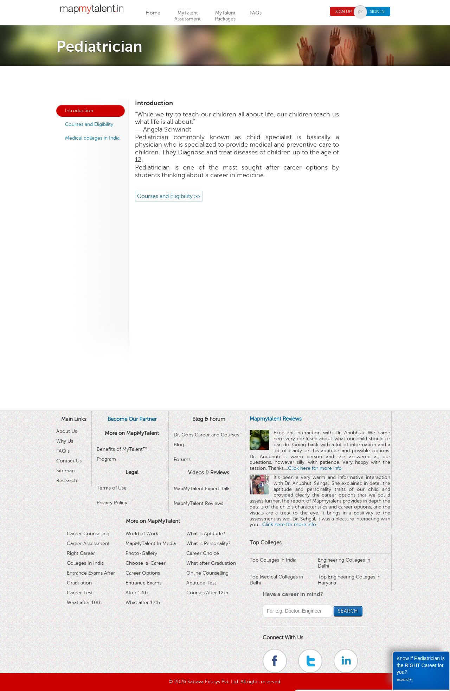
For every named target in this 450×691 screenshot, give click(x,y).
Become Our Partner (132, 419)
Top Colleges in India (273, 560)
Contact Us (69, 460)
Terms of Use (112, 488)
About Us (66, 431)
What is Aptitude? (205, 533)
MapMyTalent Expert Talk (202, 488)
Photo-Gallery (141, 553)
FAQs (256, 12)
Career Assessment (88, 543)
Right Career (81, 553)
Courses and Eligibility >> (168, 196)
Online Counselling (207, 573)
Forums (182, 459)
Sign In (377, 11)
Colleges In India (85, 563)
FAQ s (63, 451)
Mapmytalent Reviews (276, 419)
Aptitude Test (201, 583)
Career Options (143, 573)
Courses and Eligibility (89, 124)
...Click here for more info (313, 468)
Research (66, 480)
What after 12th (143, 602)
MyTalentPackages (225, 15)
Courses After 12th (207, 592)
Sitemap (65, 470)
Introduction (79, 110)
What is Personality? (208, 543)
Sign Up (343, 11)
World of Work (142, 533)
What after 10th (84, 602)
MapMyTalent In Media (151, 543)
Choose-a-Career (146, 563)
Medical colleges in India (92, 138)
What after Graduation (211, 563)
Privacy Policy (112, 502)
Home (153, 12)
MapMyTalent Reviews (198, 503)
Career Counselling (88, 533)
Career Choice (202, 553)
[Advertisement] (225, 82)
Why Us (64, 441)
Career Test (80, 592)
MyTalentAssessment (187, 15)
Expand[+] (404, 680)
